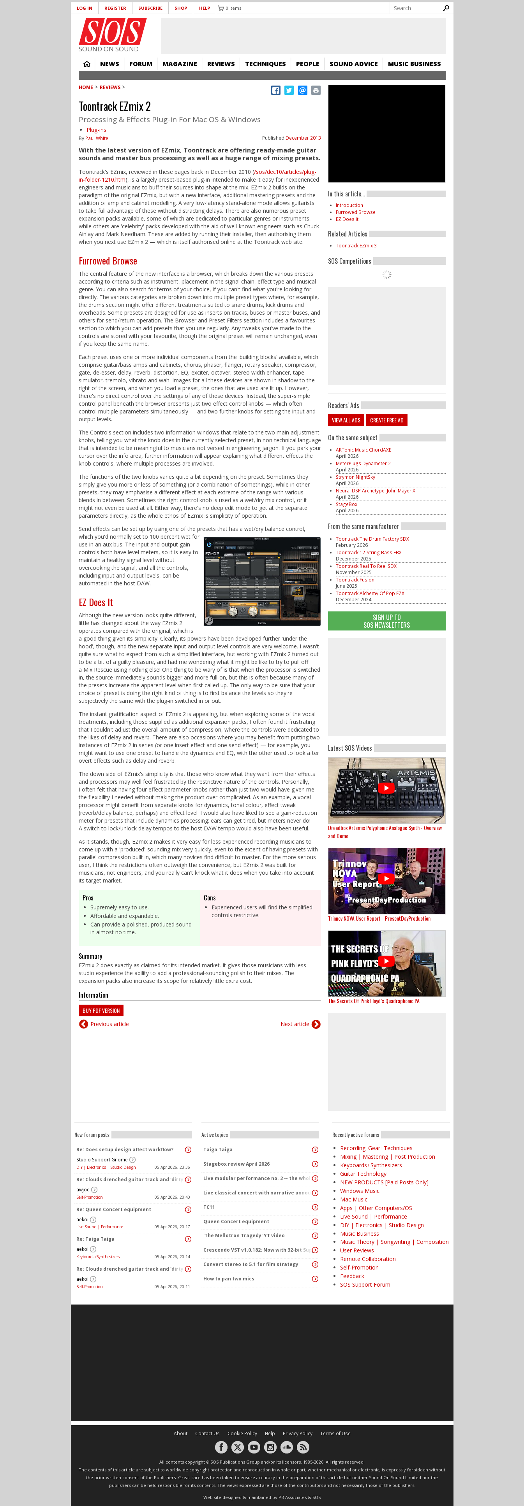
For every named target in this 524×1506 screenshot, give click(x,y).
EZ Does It (96, 602)
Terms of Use (335, 1433)
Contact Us (207, 1433)
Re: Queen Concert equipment (113, 1209)
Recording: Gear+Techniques (376, 1148)
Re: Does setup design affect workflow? (124, 1149)
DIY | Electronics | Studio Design (106, 1167)
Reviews (221, 64)
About (180, 1433)
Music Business (414, 64)
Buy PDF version (101, 1010)
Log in (84, 8)
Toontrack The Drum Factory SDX (372, 539)
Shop (181, 8)
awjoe (83, 1189)
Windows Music (359, 1190)
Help (204, 8)
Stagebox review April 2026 (236, 1164)
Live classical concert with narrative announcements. (258, 1192)
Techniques (265, 64)
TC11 (209, 1207)
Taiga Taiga (218, 1149)
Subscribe (150, 8)
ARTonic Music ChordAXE (363, 450)
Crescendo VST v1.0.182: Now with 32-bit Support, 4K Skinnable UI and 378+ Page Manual (258, 1250)
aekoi (82, 1219)
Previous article (109, 1024)
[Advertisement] (386, 687)
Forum (140, 64)
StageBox (346, 504)
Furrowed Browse (108, 260)
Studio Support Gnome (102, 1159)
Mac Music (353, 1199)
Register (115, 8)
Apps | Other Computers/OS (376, 1208)
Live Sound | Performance (99, 1226)
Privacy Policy (297, 1433)
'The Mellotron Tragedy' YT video (244, 1235)
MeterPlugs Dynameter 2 (363, 463)
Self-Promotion (89, 1197)
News (109, 64)
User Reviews (357, 1250)
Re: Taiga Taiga (95, 1239)
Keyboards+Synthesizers (98, 1256)
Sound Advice (354, 64)
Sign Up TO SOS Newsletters (386, 621)
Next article (295, 1024)
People (307, 64)
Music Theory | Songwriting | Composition (394, 1241)
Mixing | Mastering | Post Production (387, 1156)
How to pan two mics (228, 1278)
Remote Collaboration (368, 1259)
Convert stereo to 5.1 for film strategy (250, 1264)
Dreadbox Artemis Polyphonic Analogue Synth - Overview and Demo (385, 831)
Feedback (352, 1276)
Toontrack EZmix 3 (356, 245)
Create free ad (387, 420)
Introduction (349, 205)
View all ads (346, 420)
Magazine (179, 64)
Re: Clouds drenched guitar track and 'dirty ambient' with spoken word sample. (131, 1179)
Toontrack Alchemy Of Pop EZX (370, 593)
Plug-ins (96, 129)
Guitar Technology (363, 1173)
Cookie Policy (242, 1433)
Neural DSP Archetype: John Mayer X (375, 490)
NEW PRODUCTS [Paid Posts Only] (384, 1182)
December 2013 (303, 138)
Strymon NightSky (355, 477)
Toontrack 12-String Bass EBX (369, 552)
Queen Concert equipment (236, 1221)
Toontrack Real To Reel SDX (366, 566)
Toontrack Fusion (355, 579)
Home (87, 64)
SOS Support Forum (365, 1284)
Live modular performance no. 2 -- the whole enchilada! (258, 1178)
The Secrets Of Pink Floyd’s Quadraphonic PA (374, 1000)
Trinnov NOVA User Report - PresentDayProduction (379, 918)
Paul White (96, 138)
